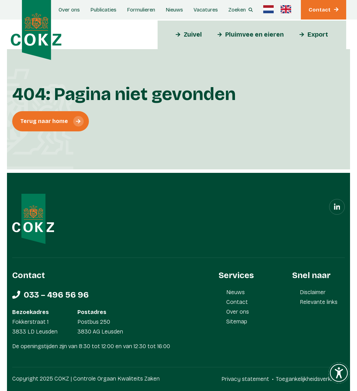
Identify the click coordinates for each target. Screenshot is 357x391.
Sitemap (236, 321)
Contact (320, 10)
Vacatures (205, 10)
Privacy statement (245, 379)
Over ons (69, 10)
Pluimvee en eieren (254, 34)
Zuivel (193, 34)
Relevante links (318, 302)
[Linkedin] (337, 207)
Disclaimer (313, 292)
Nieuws (174, 10)
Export (317, 34)
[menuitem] (268, 9)
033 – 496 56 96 (56, 295)
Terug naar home (44, 121)
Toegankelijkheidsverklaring (310, 379)
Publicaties (103, 10)
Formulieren (141, 10)
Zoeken (237, 10)
